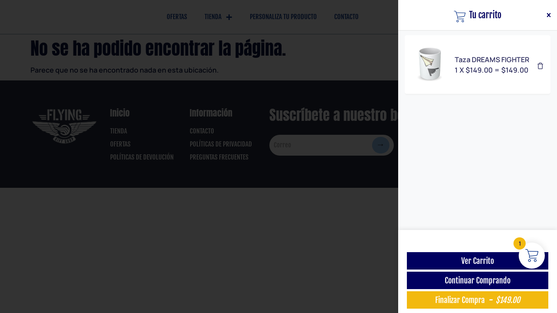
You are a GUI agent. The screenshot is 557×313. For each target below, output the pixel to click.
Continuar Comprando (477, 280)
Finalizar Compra (477, 300)
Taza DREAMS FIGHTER (492, 59)
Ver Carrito (477, 261)
